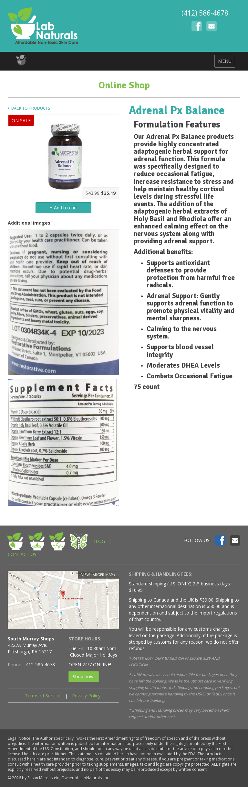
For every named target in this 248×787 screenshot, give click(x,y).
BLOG (98, 541)
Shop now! (84, 676)
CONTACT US (22, 554)
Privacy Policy (86, 696)
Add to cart (63, 208)
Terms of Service (42, 696)
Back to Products (30, 108)
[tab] (184, 125)
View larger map (97, 574)
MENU (225, 61)
